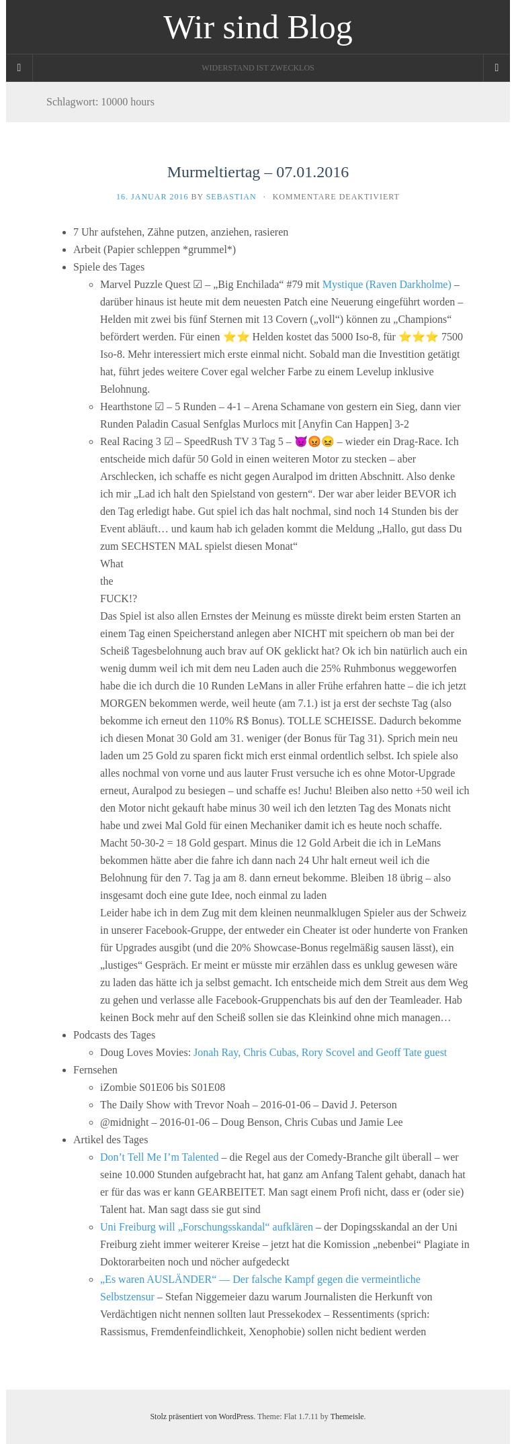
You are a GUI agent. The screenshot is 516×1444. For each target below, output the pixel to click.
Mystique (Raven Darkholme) (387, 284)
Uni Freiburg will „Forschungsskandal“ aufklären (206, 1227)
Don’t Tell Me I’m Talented (159, 1157)
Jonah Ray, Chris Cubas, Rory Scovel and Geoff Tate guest (320, 1052)
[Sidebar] (19, 67)
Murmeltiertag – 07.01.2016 (258, 172)
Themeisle (347, 1416)
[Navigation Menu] (496, 67)
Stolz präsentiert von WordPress (201, 1416)
